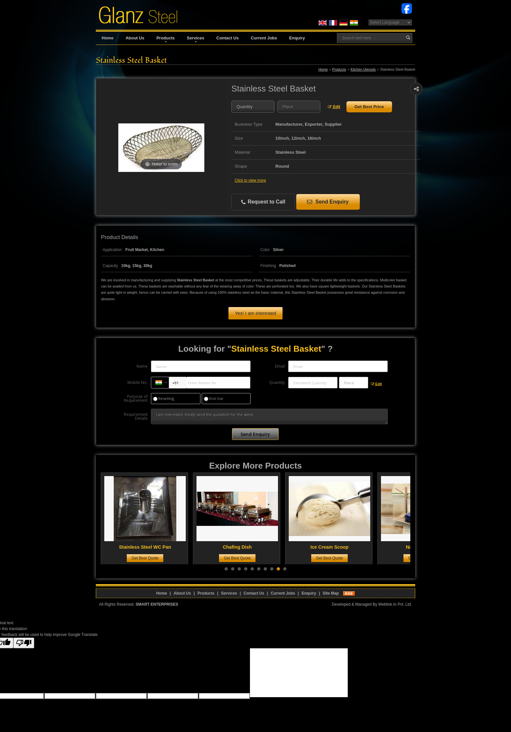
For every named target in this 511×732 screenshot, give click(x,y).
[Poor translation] (23, 643)
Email (280, 366)
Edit (334, 107)
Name (142, 366)
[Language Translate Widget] (390, 22)
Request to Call (263, 202)
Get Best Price (369, 106)
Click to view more (250, 180)
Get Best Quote (147, 558)
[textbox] (298, 107)
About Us (134, 37)
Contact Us (227, 37)
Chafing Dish (240, 547)
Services (195, 38)
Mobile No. (137, 382)
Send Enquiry (327, 201)
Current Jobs (264, 37)
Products (165, 38)
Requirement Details (136, 416)
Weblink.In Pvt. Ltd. (395, 604)
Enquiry (297, 37)
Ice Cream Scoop (332, 547)
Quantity (277, 382)
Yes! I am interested (255, 313)
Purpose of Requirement (136, 398)
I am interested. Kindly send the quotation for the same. (269, 416)
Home (107, 37)
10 (284, 568)
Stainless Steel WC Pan (148, 547)
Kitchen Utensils (363, 69)
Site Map (331, 593)
